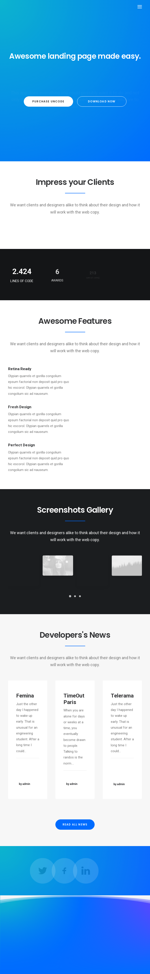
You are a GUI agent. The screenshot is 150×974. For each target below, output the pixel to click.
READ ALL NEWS (75, 824)
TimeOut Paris (74, 707)
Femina (25, 700)
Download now (101, 101)
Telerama (122, 711)
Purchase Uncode (48, 101)
